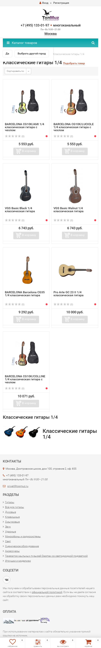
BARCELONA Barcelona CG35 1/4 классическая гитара (25, 293)
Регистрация (61, 2)
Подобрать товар (74, 63)
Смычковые (12, 521)
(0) (14, 136)
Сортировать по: (15, 71)
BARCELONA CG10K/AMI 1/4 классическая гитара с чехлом (24, 127)
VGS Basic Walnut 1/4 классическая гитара (69, 209)
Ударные (10, 531)
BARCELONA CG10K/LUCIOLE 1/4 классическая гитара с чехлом (74, 127)
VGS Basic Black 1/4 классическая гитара (20, 209)
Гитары (9, 502)
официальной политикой (47, 592)
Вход (43, 2)
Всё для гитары (14, 507)
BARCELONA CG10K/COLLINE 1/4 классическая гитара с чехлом (25, 379)
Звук (8, 526)
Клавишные (12, 516)
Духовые (10, 511)
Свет (8, 541)
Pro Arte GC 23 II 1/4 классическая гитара (69, 293)
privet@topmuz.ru (17, 486)
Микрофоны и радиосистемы (23, 536)
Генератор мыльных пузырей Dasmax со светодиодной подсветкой (46, 555)
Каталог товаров (22, 43)
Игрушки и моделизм (18, 560)
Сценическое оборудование (22, 546)
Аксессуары (12, 551)
